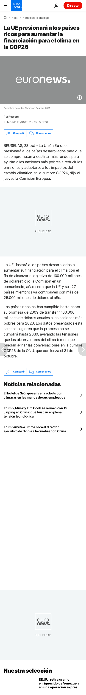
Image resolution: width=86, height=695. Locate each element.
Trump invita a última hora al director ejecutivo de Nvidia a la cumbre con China (35, 429)
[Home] (5, 17)
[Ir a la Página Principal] (16, 5)
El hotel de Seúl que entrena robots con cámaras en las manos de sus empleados (34, 395)
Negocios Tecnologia (36, 17)
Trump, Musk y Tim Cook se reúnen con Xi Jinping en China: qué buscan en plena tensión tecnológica (35, 412)
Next (14, 17)
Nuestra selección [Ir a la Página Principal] (28, 670)
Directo (73, 5)
